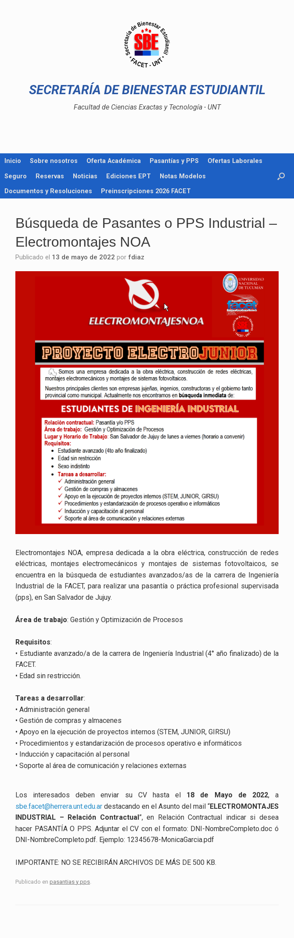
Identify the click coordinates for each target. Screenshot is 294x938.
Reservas (50, 176)
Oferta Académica (113, 160)
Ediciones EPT (128, 176)
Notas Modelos (183, 176)
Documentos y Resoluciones (48, 191)
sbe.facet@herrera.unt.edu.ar (58, 806)
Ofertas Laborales (235, 160)
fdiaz (136, 257)
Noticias (85, 176)
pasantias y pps (70, 881)
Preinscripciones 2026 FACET (146, 191)
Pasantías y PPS (174, 160)
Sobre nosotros (54, 160)
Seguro (15, 176)
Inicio (12, 160)
